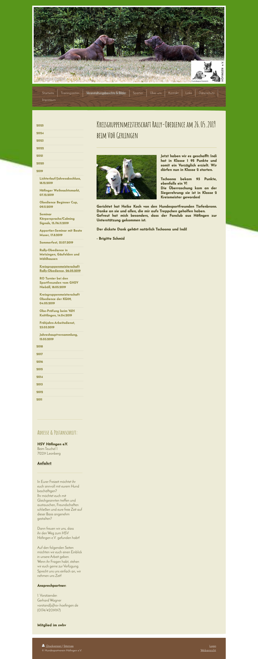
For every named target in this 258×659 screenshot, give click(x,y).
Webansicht (208, 650)
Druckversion (52, 646)
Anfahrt (44, 463)
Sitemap (68, 646)
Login (212, 646)
